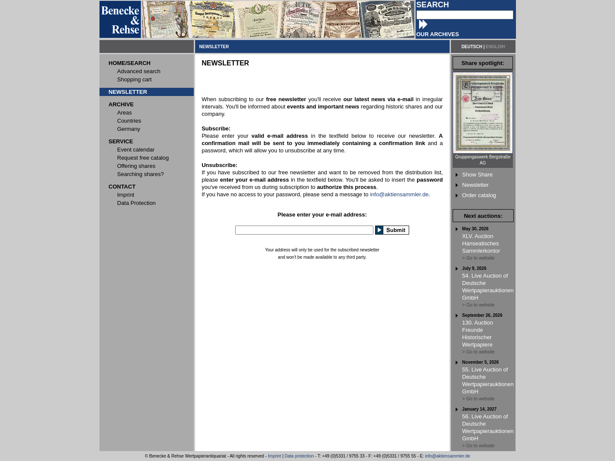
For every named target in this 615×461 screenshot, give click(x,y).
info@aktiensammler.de (399, 194)
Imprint (274, 456)
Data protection (299, 456)
